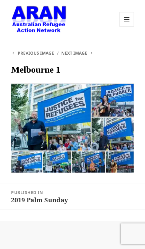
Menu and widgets (126, 19)
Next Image (74, 53)
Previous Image (36, 53)
